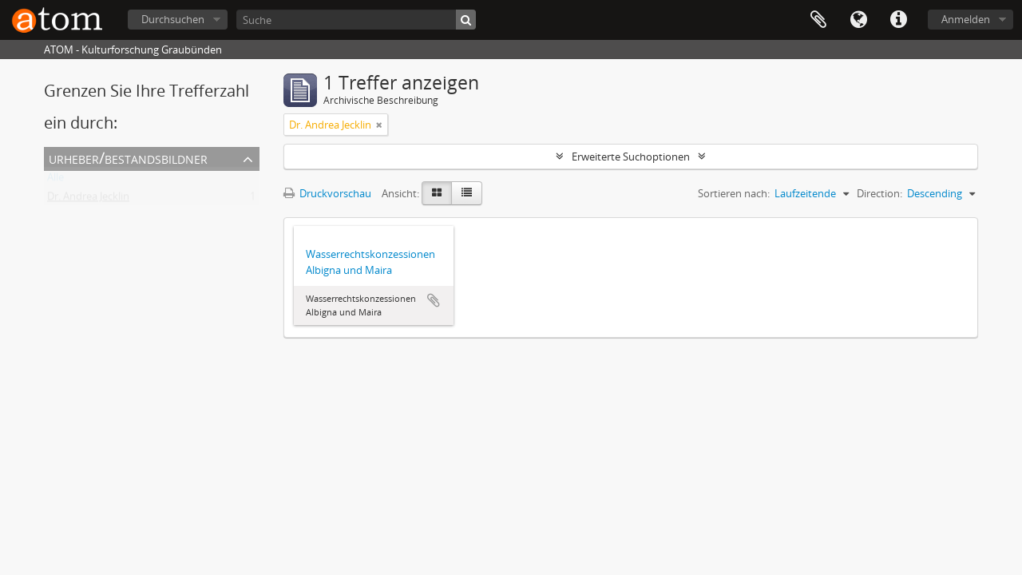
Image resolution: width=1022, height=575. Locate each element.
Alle (55, 180)
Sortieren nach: (734, 193)
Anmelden (965, 19)
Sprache (858, 20)
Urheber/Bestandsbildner (128, 158)
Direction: (879, 193)
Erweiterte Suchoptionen (631, 156)
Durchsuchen (172, 19)
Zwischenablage (818, 20)
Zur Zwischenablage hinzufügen (434, 300)
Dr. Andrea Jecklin (88, 199)
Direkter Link (898, 20)
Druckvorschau (327, 193)
